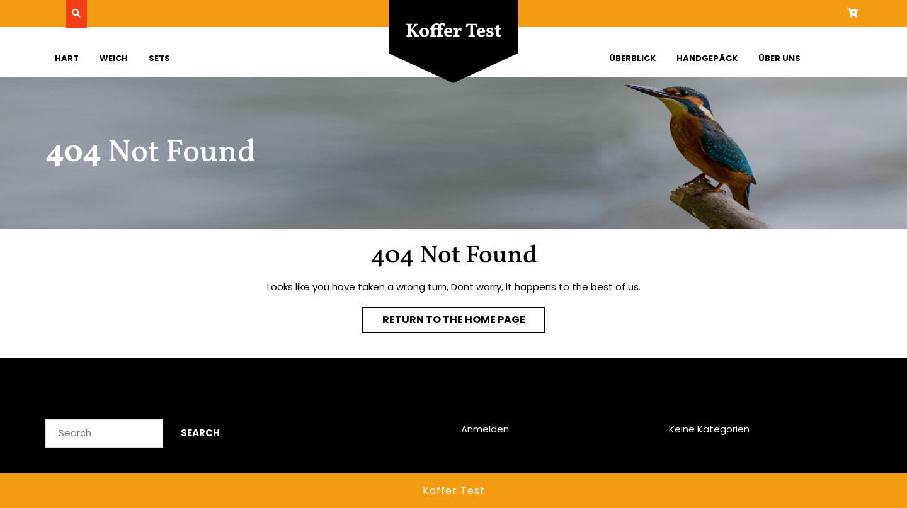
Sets (159, 58)
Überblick (632, 58)
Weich (114, 58)
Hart (67, 58)
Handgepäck (707, 58)
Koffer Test (453, 31)
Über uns (779, 58)
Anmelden (485, 429)
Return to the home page (463, 322)
